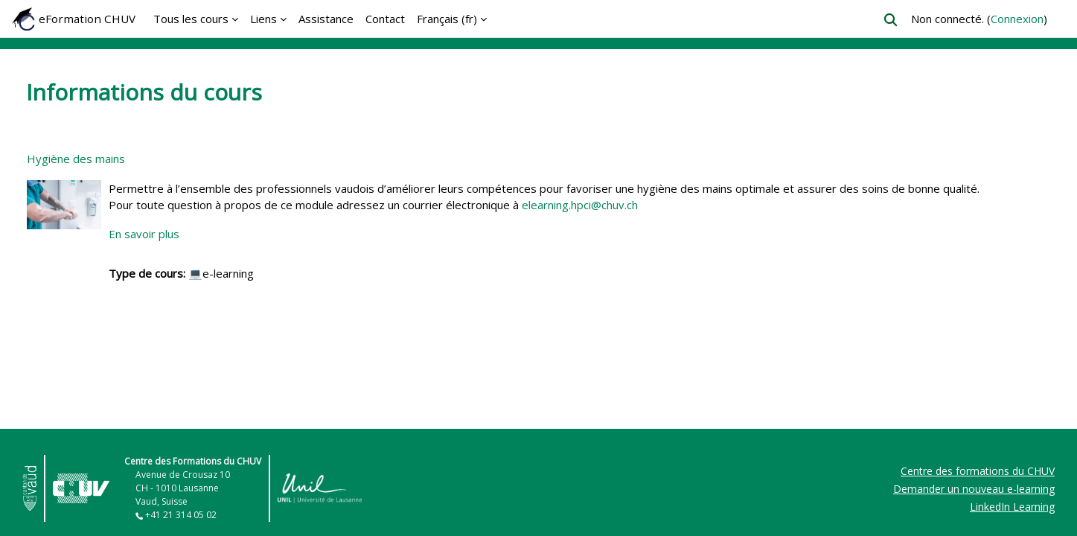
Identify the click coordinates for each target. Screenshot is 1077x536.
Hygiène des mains (76, 158)
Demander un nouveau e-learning (974, 489)
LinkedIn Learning (1012, 507)
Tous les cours (190, 18)
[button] (890, 20)
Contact (385, 18)
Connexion (1017, 18)
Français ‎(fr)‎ (447, 18)
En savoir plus (144, 233)
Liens (263, 18)
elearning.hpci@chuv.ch (580, 204)
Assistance (326, 18)
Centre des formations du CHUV (978, 471)
